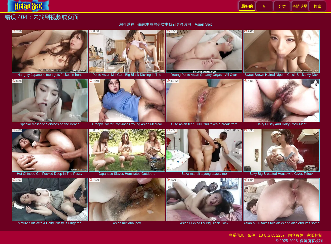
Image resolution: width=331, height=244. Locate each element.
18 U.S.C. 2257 (272, 235)
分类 (282, 6)
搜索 (317, 6)
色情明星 (299, 6)
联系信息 (236, 235)
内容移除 (295, 235)
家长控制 (314, 235)
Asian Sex (203, 24)
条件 (251, 235)
